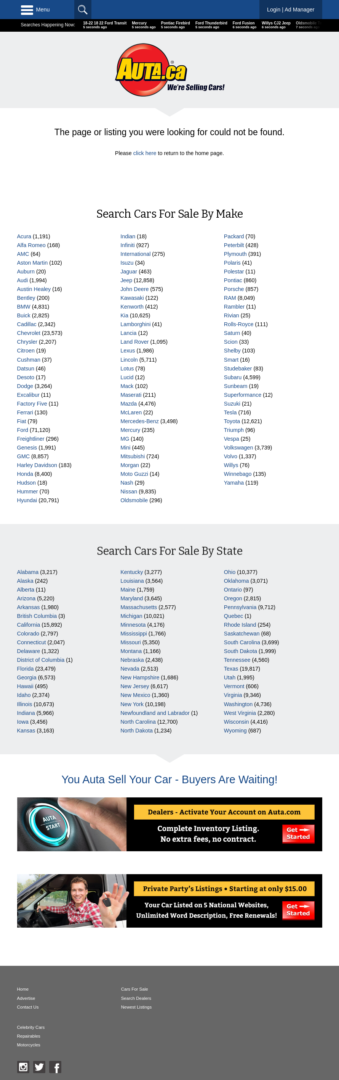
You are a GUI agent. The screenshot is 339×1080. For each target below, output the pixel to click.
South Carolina (242, 642)
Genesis (27, 448)
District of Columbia (41, 660)
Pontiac (233, 280)
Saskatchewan (242, 634)
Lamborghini (135, 324)
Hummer (27, 491)
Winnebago (238, 474)
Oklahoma (236, 581)
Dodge (25, 386)
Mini (125, 448)
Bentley (26, 298)
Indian (127, 236)
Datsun (26, 368)
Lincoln (129, 360)
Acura (24, 236)
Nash (126, 483)
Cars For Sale (134, 989)
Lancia (128, 333)
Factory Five (32, 404)
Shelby (232, 351)
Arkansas (28, 607)
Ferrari (25, 412)
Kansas (26, 731)
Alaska (25, 581)
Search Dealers (136, 998)
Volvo (230, 456)
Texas (231, 669)
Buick (23, 315)
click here (145, 153)
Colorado (28, 634)
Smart (231, 360)
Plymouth (235, 254)
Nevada (129, 669)
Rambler (234, 307)
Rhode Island (240, 625)
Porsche (234, 289)
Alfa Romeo (31, 245)
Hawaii (25, 686)
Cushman (29, 360)
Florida (25, 669)
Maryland (131, 598)
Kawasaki (132, 298)
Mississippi (133, 634)
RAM (230, 298)
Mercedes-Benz (139, 421)
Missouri (130, 642)
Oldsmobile (134, 500)
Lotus (127, 368)
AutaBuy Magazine (70, 1045)
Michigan (131, 616)
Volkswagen (238, 448)
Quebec (233, 616)
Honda (25, 474)
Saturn (232, 333)
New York (132, 704)
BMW (23, 307)
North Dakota (136, 731)
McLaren (131, 412)
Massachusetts (138, 607)
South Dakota (240, 651)
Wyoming (235, 731)
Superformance (242, 395)
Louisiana (132, 581)
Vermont (234, 686)
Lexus (127, 351)
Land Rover (134, 342)
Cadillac (27, 324)
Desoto (26, 377)
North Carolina (138, 722)
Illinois (24, 704)
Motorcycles (236, 1007)
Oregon (233, 598)
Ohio (229, 572)
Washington (238, 704)
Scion (231, 342)
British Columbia (37, 616)
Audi (22, 280)
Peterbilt (234, 245)
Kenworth (132, 307)
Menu (35, 9)
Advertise (26, 998)
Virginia (233, 695)
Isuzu (126, 263)
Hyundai (27, 500)
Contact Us (28, 1007)
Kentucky (131, 572)
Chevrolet (29, 333)
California (28, 625)
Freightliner (31, 439)
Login (291, 9)
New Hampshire (139, 677)
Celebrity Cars (238, 989)
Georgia (27, 677)
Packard (234, 236)
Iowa (23, 722)
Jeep (126, 280)
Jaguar (128, 271)
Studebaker (238, 368)
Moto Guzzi (134, 474)
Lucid (126, 377)
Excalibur (28, 395)
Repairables (236, 998)
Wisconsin (236, 722)
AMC (23, 254)
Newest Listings (136, 1007)
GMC (23, 456)
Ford (23, 430)
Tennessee (237, 660)
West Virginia (240, 713)
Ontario (233, 590)
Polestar (234, 271)
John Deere (134, 289)
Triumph (234, 430)
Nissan (128, 491)
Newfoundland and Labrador (155, 713)
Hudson (26, 483)
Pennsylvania (240, 607)
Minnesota (133, 625)
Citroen (26, 351)
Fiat (21, 421)
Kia (124, 315)
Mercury (130, 430)
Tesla (230, 412)
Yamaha (234, 483)
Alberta (26, 590)
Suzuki (232, 404)
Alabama (28, 572)
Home (23, 989)
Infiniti (127, 245)
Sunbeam (236, 386)
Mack (126, 386)
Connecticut (31, 642)
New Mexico (135, 695)
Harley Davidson (37, 465)
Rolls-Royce (239, 324)
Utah (229, 677)
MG (124, 439)
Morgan (129, 465)
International (135, 254)
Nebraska (132, 660)
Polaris (232, 263)
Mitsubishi (132, 456)
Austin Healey (34, 289)
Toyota (232, 421)
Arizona (26, 598)
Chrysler (27, 342)
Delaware (28, 651)
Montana (131, 651)
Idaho (24, 695)
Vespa (231, 439)
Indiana (26, 713)
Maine (127, 590)
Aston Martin (32, 263)
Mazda (128, 404)
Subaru (232, 377)
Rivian (231, 315)
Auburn (26, 271)
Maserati (130, 395)
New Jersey (134, 686)
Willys (231, 465)
